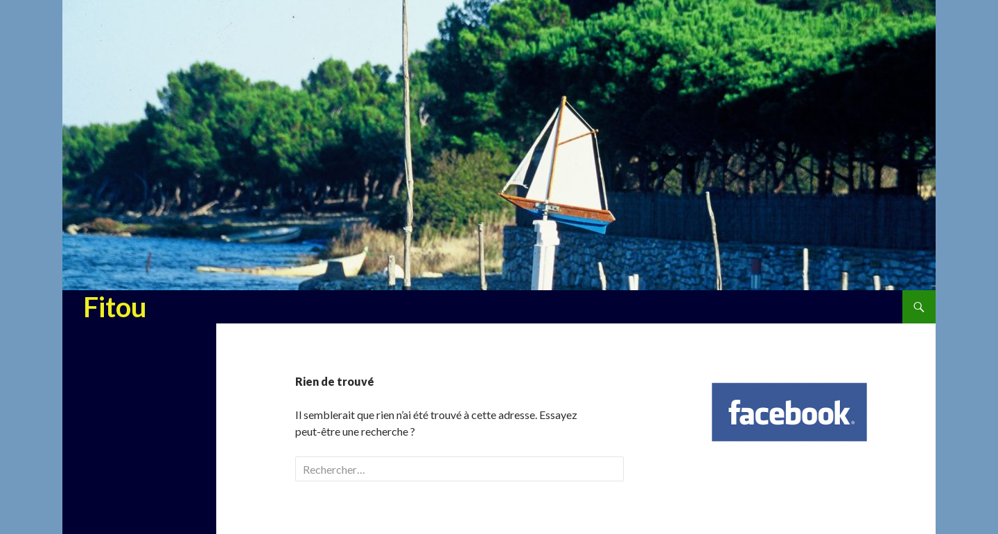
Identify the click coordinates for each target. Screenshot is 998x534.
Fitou (115, 306)
